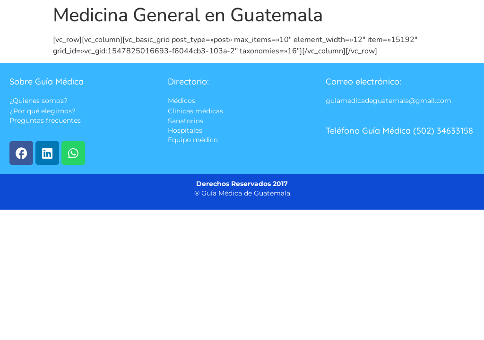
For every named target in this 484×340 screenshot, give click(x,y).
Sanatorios (185, 121)
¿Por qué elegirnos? (42, 111)
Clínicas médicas (195, 111)
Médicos (181, 101)
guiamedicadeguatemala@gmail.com (388, 101)
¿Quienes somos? (38, 101)
